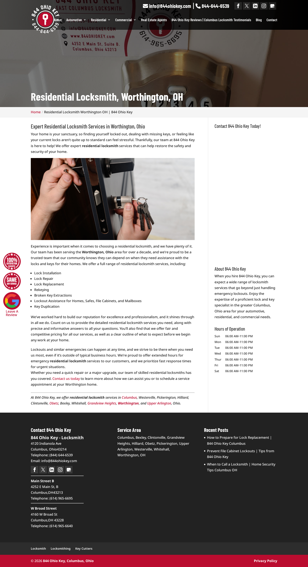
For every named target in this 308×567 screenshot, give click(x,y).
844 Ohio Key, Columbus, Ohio (68, 560)
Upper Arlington (159, 403)
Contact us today (66, 378)
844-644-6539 (212, 6)
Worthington (128, 403)
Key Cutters (83, 548)
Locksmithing (61, 548)
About (58, 20)
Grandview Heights (101, 403)
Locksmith (38, 548)
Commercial (123, 20)
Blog (259, 20)
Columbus (129, 397)
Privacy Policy (265, 560)
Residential (98, 20)
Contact (272, 20)
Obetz (53, 403)
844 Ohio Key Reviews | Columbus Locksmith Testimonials (211, 20)
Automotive (74, 20)
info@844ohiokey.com (167, 6)
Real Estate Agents (154, 20)
